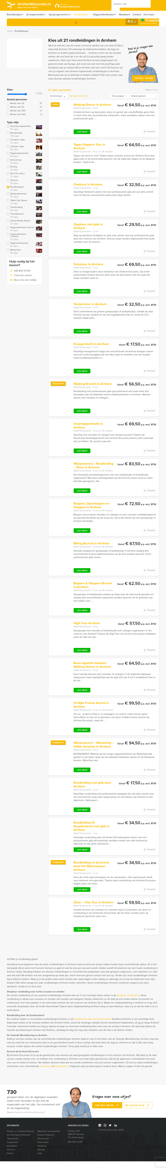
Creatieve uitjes (21, 149)
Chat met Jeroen (20, 283)
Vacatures (42, 1153)
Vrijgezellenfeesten (106, 14)
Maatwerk (128, 14)
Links (39, 1161)
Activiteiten (12, 1153)
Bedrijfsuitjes (14, 14)
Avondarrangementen (21, 135)
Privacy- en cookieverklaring (20, 1138)
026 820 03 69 (146, 30)
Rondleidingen (21, 38)
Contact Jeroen (143, 86)
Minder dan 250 (24, 118)
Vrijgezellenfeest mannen (21, 236)
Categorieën (13, 1146)
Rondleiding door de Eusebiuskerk (92, 1026)
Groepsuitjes (83, 14)
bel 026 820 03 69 (137, 1113)
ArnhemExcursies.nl (36, 6)
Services (11, 1157)
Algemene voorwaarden (48, 1138)
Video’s (10, 1161)
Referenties (42, 1150)
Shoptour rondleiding (128, 1003)
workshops (45, 1074)
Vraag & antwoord (45, 1142)
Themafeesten (21, 223)
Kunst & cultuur (21, 182)
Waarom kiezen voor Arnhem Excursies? (26, 1120)
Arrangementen (36, 14)
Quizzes (21, 189)
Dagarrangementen (21, 162)
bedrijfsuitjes (61, 1074)
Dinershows (21, 169)
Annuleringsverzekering (18, 1142)
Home (10, 38)
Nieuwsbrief (43, 1146)
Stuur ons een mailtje (23, 288)
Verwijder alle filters (79, 103)
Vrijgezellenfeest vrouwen (21, 244)
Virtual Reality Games (21, 230)
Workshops (21, 259)
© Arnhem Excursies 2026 (110, 1137)
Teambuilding (21, 216)
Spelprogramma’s (60, 14)
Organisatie (12, 1150)
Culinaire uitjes (21, 155)
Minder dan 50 (24, 115)
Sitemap (41, 1157)
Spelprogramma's (21, 203)
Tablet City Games (21, 209)
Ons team (12, 22)
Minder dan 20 (24, 111)
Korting (21, 176)
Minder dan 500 (24, 122)
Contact (141, 14)
